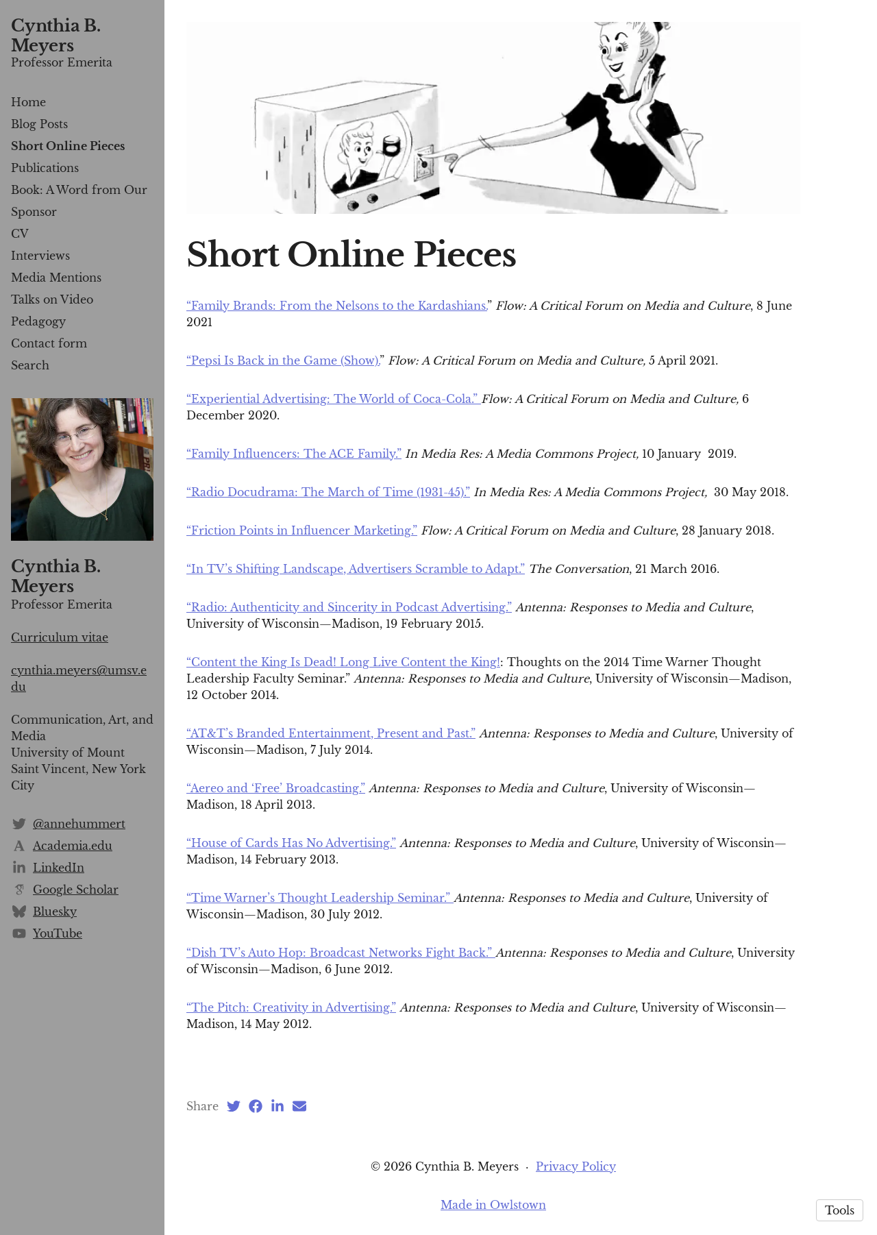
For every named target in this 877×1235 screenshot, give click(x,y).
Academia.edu (72, 846)
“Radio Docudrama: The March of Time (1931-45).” (328, 492)
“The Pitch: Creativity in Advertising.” (291, 1007)
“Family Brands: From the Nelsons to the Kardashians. (336, 306)
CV (20, 234)
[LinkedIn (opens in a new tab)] (277, 1106)
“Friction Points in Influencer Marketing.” (301, 530)
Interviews (40, 255)
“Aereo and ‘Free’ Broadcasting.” (275, 788)
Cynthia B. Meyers (56, 36)
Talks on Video (52, 299)
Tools (839, 1210)
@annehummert (79, 824)
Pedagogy (38, 321)
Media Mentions (56, 277)
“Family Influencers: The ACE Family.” (294, 454)
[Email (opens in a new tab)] (299, 1106)
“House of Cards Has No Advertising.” (291, 843)
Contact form (49, 343)
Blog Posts (39, 124)
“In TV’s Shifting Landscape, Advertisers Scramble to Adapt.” (355, 569)
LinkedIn (58, 868)
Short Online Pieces (68, 146)
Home (28, 102)
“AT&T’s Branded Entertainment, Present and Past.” (330, 733)
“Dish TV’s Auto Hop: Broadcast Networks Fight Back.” (340, 952)
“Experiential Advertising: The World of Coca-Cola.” (333, 399)
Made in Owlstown (493, 1205)
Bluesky (55, 911)
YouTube (57, 933)
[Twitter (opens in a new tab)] (233, 1106)
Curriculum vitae (59, 637)
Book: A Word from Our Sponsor (79, 201)
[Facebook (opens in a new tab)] (255, 1106)
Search (30, 365)
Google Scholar (76, 889)
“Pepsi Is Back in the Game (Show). (283, 360)
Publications (45, 168)
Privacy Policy (576, 1166)
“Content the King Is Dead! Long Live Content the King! (343, 662)
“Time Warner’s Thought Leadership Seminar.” (320, 898)
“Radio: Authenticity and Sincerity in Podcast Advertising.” (349, 607)
